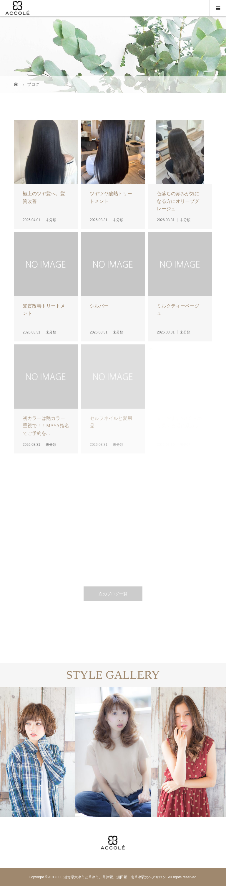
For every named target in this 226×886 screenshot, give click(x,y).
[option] (37, 752)
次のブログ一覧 (113, 593)
